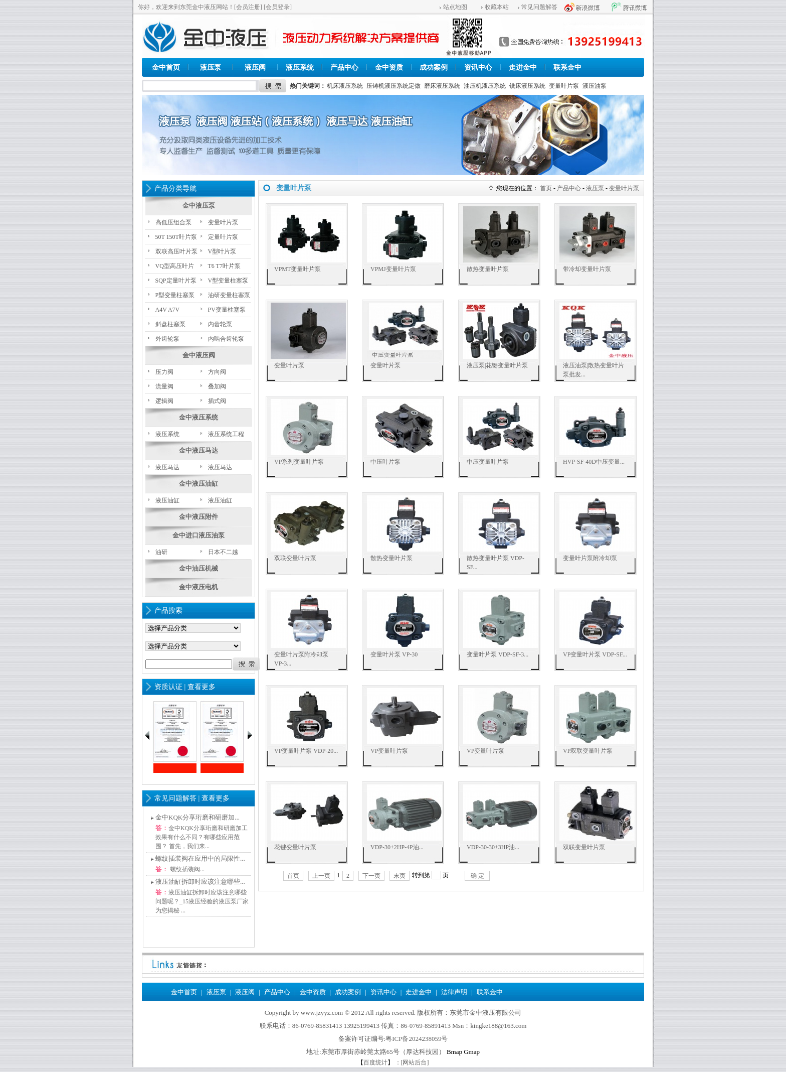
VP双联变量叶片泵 (588, 750)
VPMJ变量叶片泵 (393, 269)
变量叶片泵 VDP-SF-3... (497, 654)
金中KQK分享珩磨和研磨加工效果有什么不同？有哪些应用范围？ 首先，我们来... (201, 837)
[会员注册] (248, 7)
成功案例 (434, 67)
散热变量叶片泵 (488, 269)
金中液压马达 (198, 450)
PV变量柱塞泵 (227, 309)
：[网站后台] (412, 1062)
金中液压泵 (198, 205)
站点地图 (455, 7)
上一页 (321, 875)
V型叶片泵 (222, 251)
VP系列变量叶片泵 (299, 461)
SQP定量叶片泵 (176, 280)
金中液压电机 (198, 587)
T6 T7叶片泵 (224, 266)
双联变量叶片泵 (295, 558)
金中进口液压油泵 (198, 535)
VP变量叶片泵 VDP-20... (306, 750)
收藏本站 (497, 7)
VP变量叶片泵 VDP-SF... (595, 654)
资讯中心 (478, 67)
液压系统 (300, 67)
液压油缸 (167, 500)
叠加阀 (217, 386)
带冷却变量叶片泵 (587, 269)
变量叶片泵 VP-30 (394, 654)
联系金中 (567, 67)
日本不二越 (223, 552)
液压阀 (255, 67)
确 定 (477, 875)
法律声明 (454, 992)
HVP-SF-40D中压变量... (594, 461)
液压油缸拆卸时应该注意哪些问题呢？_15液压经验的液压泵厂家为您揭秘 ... (202, 901)
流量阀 (164, 386)
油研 (161, 552)
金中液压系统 (198, 417)
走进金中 (523, 67)
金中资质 (389, 67)
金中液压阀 (198, 355)
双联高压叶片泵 (176, 251)
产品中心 (344, 67)
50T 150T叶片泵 (176, 236)
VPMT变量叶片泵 (297, 269)
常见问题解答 (539, 7)
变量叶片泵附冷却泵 (590, 558)
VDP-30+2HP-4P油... (397, 847)
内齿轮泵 (220, 324)
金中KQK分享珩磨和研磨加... (197, 817)
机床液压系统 (345, 85)
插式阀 (217, 401)
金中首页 (166, 67)
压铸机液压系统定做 (393, 85)
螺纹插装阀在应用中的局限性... (200, 858)
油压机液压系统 (485, 85)
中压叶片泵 (385, 461)
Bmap (454, 1051)
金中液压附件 (198, 516)
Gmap (472, 1051)
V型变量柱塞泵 (228, 280)
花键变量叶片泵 (295, 847)
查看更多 (201, 687)
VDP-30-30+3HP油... (493, 847)
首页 (546, 188)
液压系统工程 (226, 434)
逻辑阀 (164, 401)
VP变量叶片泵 (389, 750)
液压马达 (167, 467)
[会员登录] (278, 7)
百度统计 (375, 1062)
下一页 (371, 875)
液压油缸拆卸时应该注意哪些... (200, 881)
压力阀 (164, 371)
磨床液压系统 (442, 85)
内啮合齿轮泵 (226, 338)
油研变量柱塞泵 (229, 295)
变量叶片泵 (564, 85)
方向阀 (217, 371)
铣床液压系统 (527, 85)
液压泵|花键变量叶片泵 (497, 365)
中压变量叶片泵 (488, 461)
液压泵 (210, 67)
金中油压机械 (198, 568)
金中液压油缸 (198, 483)
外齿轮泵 (167, 338)
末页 (400, 875)
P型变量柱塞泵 (175, 295)
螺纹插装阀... (186, 869)
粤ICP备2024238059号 (416, 1038)
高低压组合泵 (173, 222)
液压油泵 (594, 85)
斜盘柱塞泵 (170, 324)
